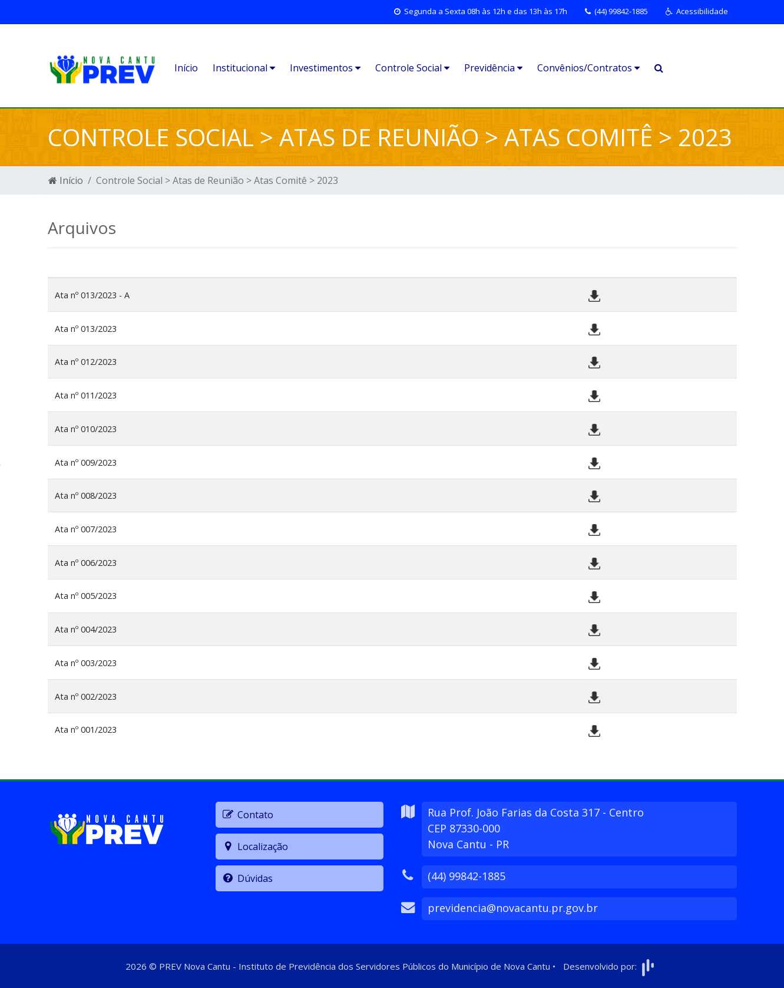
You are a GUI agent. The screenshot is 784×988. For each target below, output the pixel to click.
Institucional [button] (244, 67)
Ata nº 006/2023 (86, 562)
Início (186, 67)
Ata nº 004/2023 (86, 629)
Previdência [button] (493, 67)
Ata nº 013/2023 (86, 328)
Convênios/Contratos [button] (588, 67)
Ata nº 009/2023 (86, 462)
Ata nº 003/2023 (86, 662)
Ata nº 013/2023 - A (92, 295)
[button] (697, 12)
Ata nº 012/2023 (86, 361)
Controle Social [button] (412, 67)
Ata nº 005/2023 (86, 595)
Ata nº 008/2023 (86, 495)
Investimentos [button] (325, 67)
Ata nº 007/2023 (86, 529)
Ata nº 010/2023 (86, 428)
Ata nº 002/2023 (86, 696)
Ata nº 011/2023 (86, 395)
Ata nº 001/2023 (86, 729)
